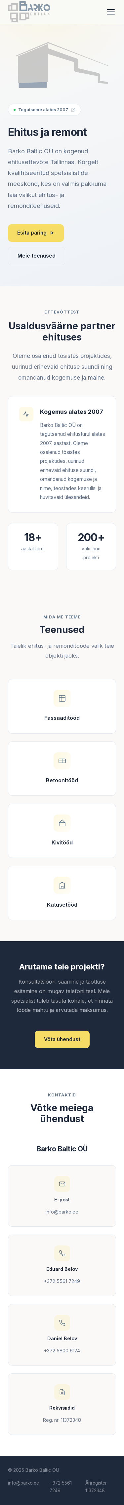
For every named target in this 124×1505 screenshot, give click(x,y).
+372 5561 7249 (62, 1281)
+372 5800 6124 (62, 1350)
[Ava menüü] (110, 12)
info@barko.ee (62, 1212)
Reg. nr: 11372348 (62, 1420)
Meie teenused (37, 256)
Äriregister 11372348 (96, 1486)
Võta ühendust (62, 1039)
